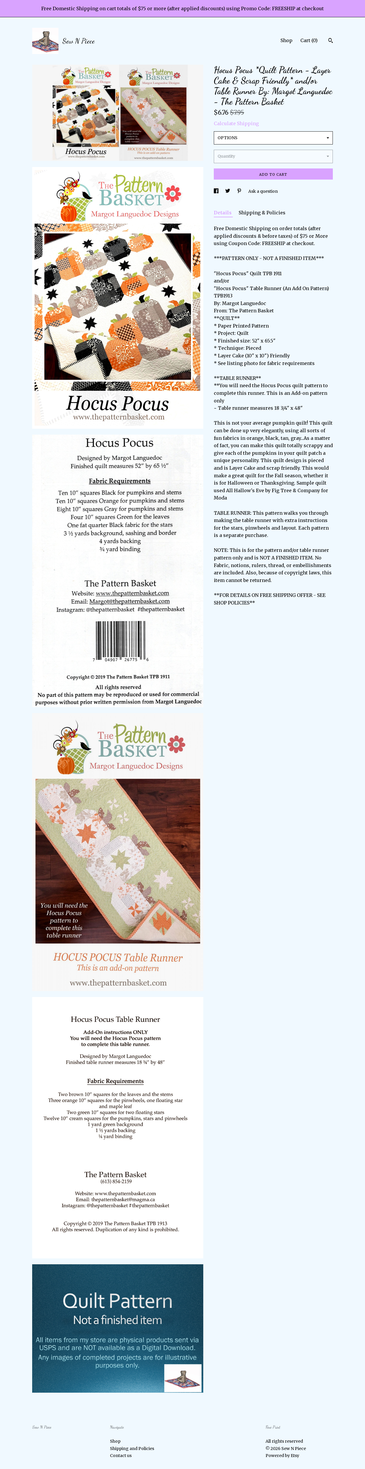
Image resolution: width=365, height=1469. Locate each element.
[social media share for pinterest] (239, 191)
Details (223, 213)
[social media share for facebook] (216, 191)
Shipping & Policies (262, 213)
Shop (286, 40)
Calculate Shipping (236, 123)
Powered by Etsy (282, 1455)
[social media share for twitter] (228, 191)
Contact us (121, 1455)
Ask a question (263, 191)
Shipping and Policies (132, 1448)
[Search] (330, 41)
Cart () (309, 40)
